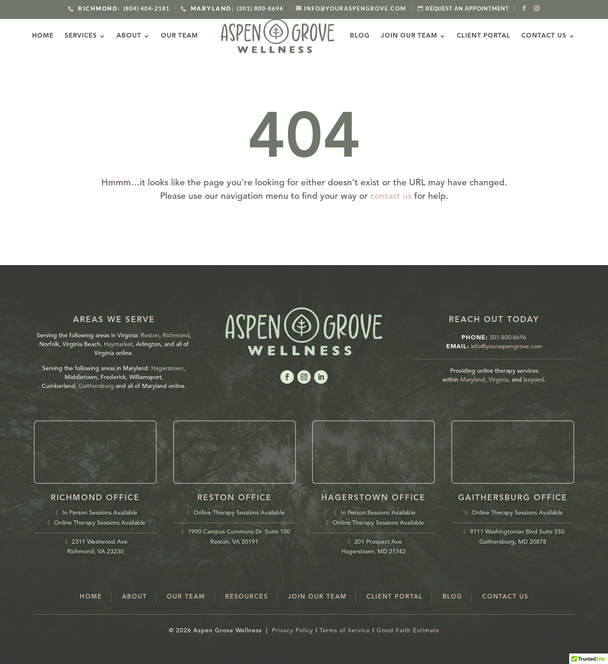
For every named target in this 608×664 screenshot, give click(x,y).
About (136, 36)
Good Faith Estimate (408, 631)
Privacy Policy (292, 631)
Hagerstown (167, 368)
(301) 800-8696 (235, 8)
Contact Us (536, 36)
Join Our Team (402, 36)
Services (88, 36)
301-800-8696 (508, 338)
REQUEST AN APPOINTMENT (467, 8)
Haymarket (118, 344)
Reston (150, 336)
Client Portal (476, 36)
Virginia (498, 380)
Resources (246, 597)
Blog (353, 36)
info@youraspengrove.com (506, 347)
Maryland (472, 380)
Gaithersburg (96, 386)
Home (50, 36)
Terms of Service (345, 631)
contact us (391, 196)
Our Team (186, 36)
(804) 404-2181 (122, 8)
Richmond (176, 336)
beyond (534, 380)
